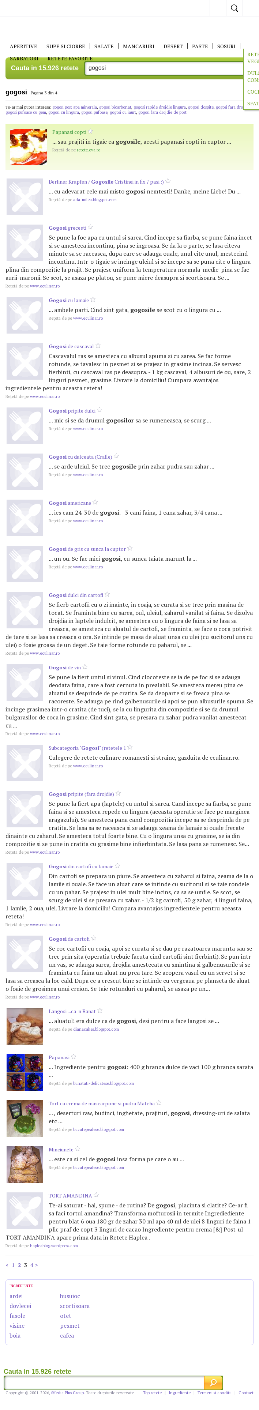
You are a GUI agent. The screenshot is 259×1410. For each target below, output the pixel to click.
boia (15, 1335)
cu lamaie (69, 300)
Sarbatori (24, 58)
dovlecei (20, 1306)
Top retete (152, 1392)
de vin (65, 667)
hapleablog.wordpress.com (41, 1245)
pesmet (70, 1325)
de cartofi (69, 938)
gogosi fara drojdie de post (162, 112)
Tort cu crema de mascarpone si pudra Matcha (102, 1103)
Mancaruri (138, 46)
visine (17, 1325)
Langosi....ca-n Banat (72, 1011)
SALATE (104, 46)
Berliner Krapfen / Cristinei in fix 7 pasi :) (106, 181)
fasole (17, 1316)
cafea (67, 1335)
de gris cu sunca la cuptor (87, 548)
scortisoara (75, 1306)
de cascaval (71, 346)
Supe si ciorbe (65, 46)
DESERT (173, 46)
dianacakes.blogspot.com (84, 1029)
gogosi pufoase (94, 112)
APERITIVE (23, 46)
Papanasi (59, 1057)
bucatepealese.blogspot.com (86, 1129)
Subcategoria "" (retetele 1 (87, 747)
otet (65, 1316)
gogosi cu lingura (63, 112)
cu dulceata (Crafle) (80, 456)
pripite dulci (72, 410)
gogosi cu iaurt (123, 112)
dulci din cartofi (76, 594)
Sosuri (226, 46)
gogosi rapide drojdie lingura (160, 107)
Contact (246, 1392)
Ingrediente (180, 1392)
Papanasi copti (69, 131)
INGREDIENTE (21, 1285)
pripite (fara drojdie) (81, 793)
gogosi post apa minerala (74, 107)
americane (70, 502)
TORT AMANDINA (70, 1195)
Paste (200, 46)
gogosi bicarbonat (115, 107)
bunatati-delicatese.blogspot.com (91, 1083)
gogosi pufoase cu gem (25, 112)
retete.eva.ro (76, 150)
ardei (16, 1296)
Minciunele (61, 1149)
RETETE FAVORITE (70, 58)
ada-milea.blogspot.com (83, 199)
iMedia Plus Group (67, 1392)
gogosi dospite (201, 107)
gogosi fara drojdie (233, 107)
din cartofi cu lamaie (81, 866)
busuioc (70, 1296)
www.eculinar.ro (32, 286)
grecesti (67, 227)
